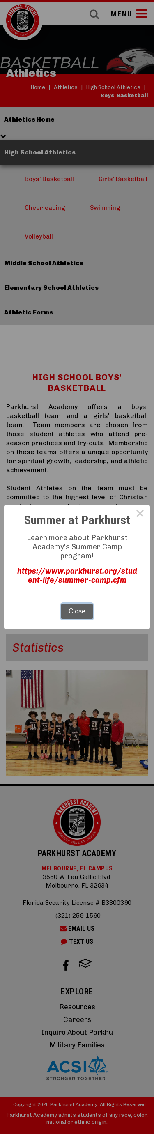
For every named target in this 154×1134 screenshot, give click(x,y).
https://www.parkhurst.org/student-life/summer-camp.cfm (77, 576)
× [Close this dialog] (140, 514)
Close (77, 611)
